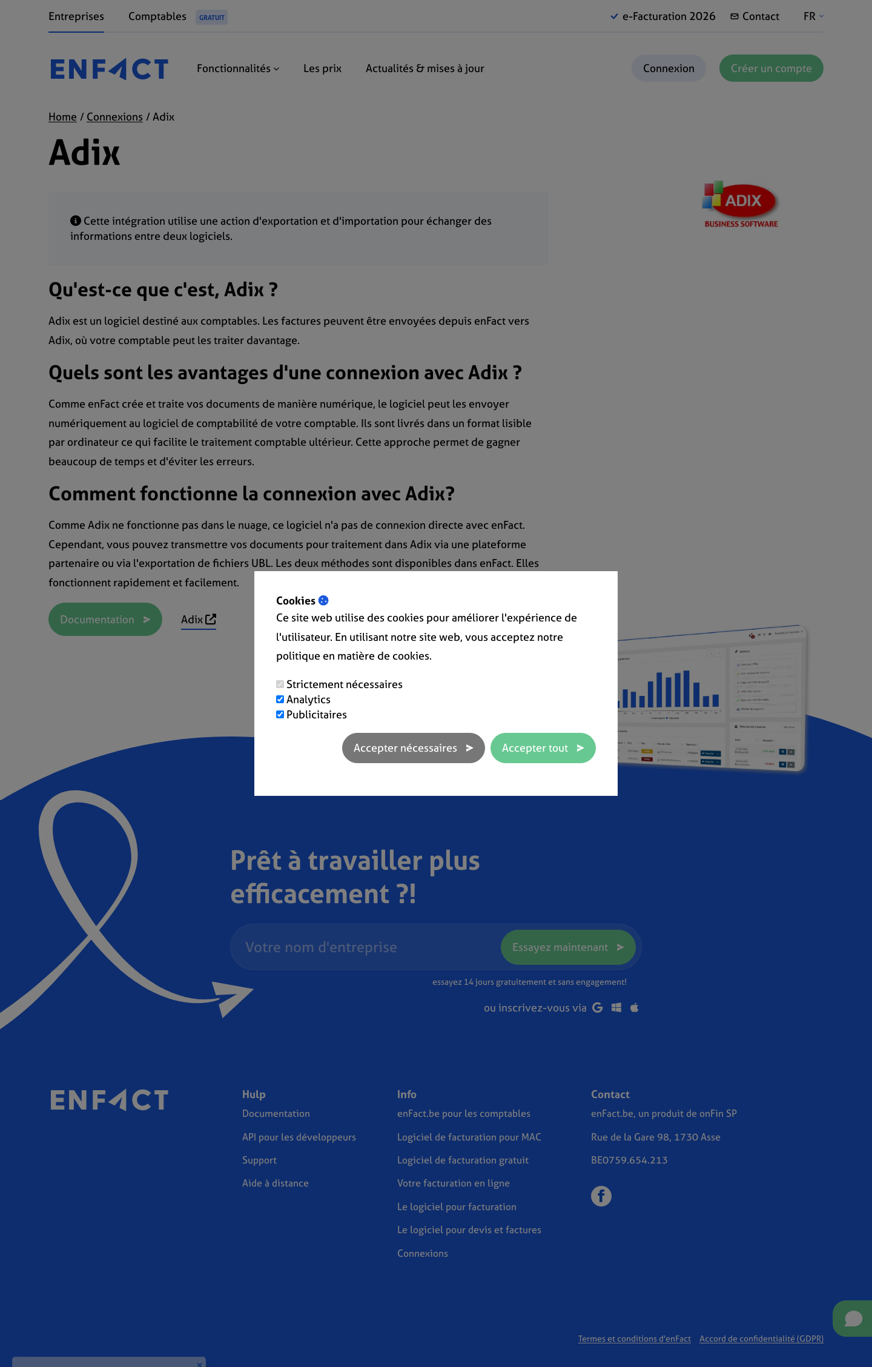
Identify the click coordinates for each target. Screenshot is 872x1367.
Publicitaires (316, 714)
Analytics (308, 699)
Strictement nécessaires (344, 684)
